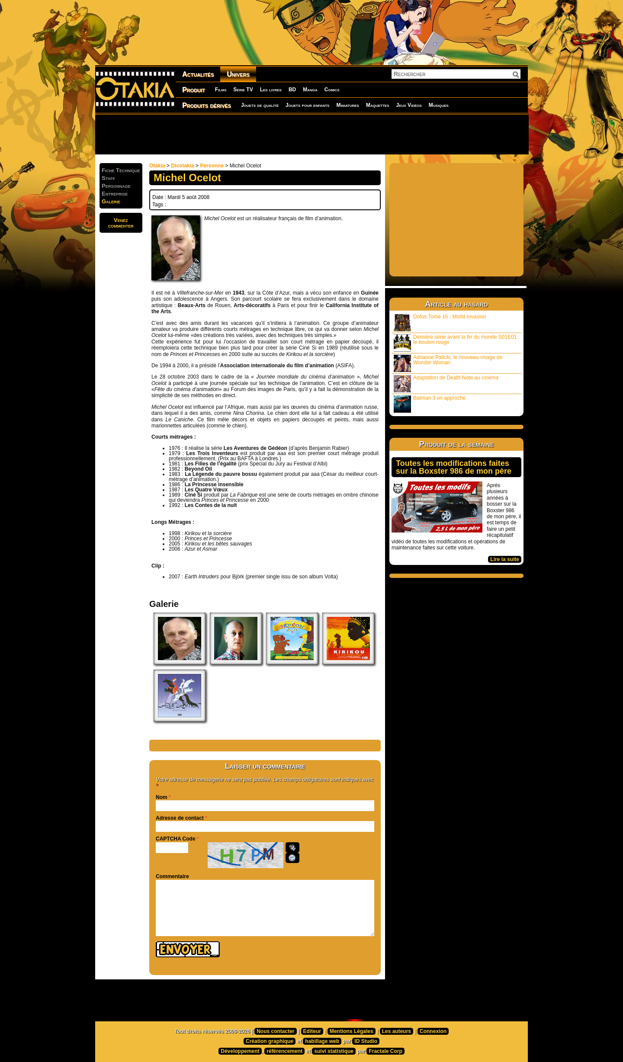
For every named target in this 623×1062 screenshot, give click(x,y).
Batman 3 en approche (430, 404)
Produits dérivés (206, 105)
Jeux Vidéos (408, 105)
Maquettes (377, 105)
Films (220, 90)
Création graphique (269, 1041)
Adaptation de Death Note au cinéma (446, 383)
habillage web (322, 1041)
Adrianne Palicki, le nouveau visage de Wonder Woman (448, 363)
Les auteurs (396, 1031)
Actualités (198, 74)
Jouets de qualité (260, 105)
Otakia (157, 166)
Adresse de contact (180, 818)
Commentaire (172, 876)
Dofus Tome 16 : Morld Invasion (440, 322)
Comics (332, 90)
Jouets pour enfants (307, 105)
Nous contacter (275, 1031)
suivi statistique (333, 1051)
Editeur (312, 1031)
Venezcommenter (121, 222)
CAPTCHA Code (176, 839)
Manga (310, 90)
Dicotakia (182, 166)
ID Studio (365, 1041)
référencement (284, 1051)
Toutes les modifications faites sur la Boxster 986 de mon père (453, 467)
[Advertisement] (311, 134)
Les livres (271, 90)
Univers (238, 74)
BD (292, 90)
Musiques (439, 105)
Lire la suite (504, 559)
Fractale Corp (385, 1051)
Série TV (243, 90)
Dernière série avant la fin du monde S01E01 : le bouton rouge (457, 343)
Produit (193, 89)
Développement (240, 1051)
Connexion (433, 1031)
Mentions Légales (351, 1031)
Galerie (111, 201)
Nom (161, 797)
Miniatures (347, 105)
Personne (212, 166)
